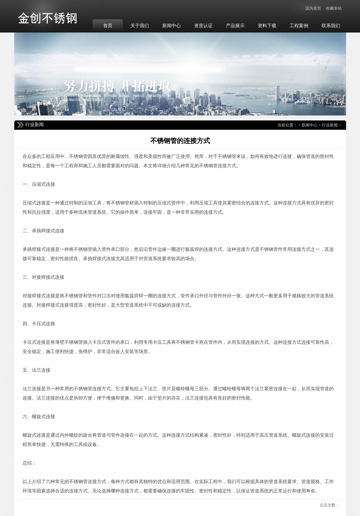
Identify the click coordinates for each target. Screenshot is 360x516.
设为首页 (313, 8)
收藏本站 (334, 8)
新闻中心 (310, 125)
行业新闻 (330, 125)
